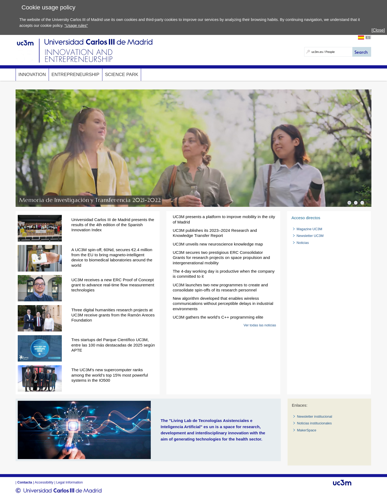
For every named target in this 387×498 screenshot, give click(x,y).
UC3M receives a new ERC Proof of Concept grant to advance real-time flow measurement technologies (112, 284)
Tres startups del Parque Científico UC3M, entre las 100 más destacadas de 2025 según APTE (113, 344)
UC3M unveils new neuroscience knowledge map (218, 244)
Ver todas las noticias (259, 325)
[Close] (378, 30)
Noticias (303, 243)
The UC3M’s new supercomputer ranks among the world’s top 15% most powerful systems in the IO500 (109, 374)
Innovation (32, 74)
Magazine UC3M (309, 229)
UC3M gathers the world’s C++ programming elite (218, 317)
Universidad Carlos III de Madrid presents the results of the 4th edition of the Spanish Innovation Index (112, 224)
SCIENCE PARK (121, 74)
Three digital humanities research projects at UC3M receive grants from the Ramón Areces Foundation (113, 315)
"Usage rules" (76, 25)
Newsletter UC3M (310, 236)
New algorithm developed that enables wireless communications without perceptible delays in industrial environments (223, 303)
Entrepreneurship (75, 74)
